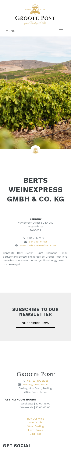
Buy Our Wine (35, 418)
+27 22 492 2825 (37, 380)
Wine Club (35, 422)
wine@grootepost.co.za (38, 384)
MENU (11, 31)
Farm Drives (35, 429)
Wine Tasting (35, 426)
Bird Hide (35, 433)
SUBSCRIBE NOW (35, 323)
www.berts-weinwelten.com (38, 245)
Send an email (38, 241)
